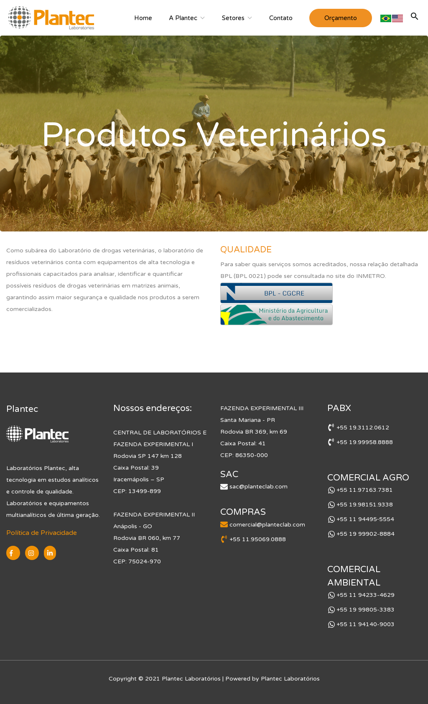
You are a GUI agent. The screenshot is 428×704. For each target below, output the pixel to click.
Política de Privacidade (41, 533)
